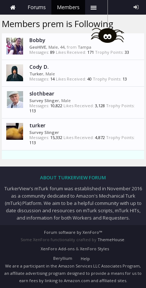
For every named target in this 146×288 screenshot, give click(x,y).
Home (13, 7)
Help (85, 258)
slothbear (41, 93)
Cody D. (39, 66)
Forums (37, 7)
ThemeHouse (111, 239)
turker (37, 125)
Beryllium (62, 258)
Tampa (84, 47)
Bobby (37, 40)
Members (68, 7)
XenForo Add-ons (57, 248)
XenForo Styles (94, 248)
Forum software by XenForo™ (73, 232)
